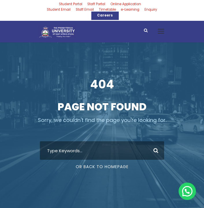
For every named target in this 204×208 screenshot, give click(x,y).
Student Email (59, 9)
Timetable (107, 9)
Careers (105, 15)
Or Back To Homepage (102, 167)
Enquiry (150, 9)
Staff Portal (96, 4)
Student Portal (70, 4)
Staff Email (85, 9)
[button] (187, 191)
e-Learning (130, 9)
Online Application (125, 4)
